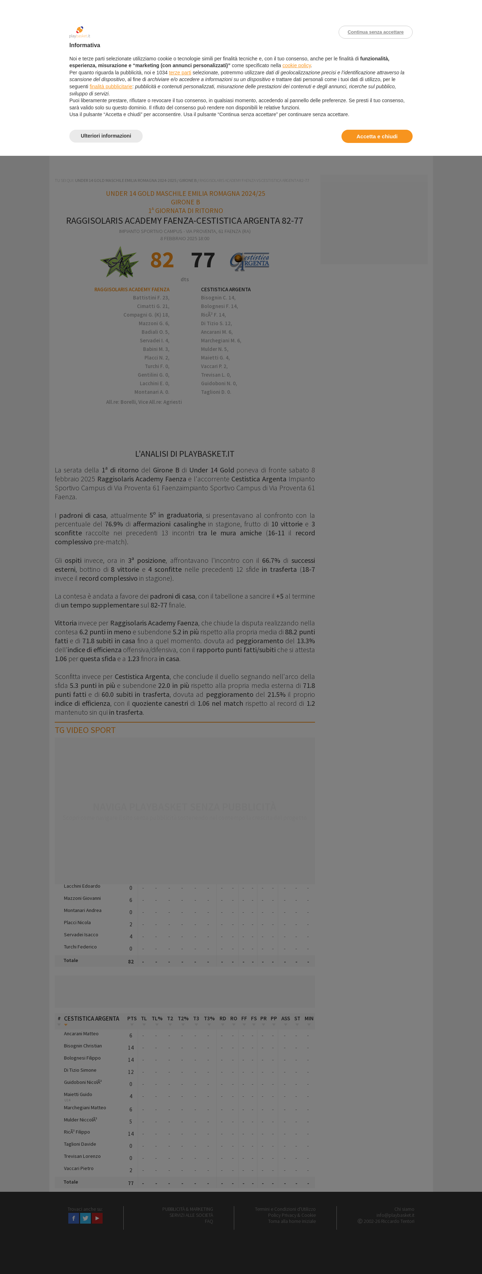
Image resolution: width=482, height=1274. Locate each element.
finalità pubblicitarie (111, 86)
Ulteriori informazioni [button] (106, 136)
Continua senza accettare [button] (376, 32)
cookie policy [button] (296, 65)
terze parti (180, 72)
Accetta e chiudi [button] (377, 136)
